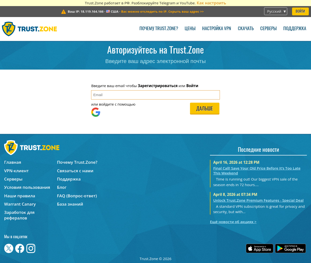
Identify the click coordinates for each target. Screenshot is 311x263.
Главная (12, 162)
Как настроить (211, 3)
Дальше (204, 109)
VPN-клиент (16, 170)
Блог (62, 187)
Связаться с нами (75, 170)
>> (162, 11)
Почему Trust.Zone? (158, 29)
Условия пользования (27, 187)
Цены (190, 29)
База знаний (70, 204)
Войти (300, 11)
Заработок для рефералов (19, 215)
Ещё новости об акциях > (233, 221)
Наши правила (19, 196)
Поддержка (294, 29)
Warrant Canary (20, 204)
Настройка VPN (216, 29)
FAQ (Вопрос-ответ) (77, 196)
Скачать (246, 29)
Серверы (268, 29)
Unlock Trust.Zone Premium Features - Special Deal (258, 200)
